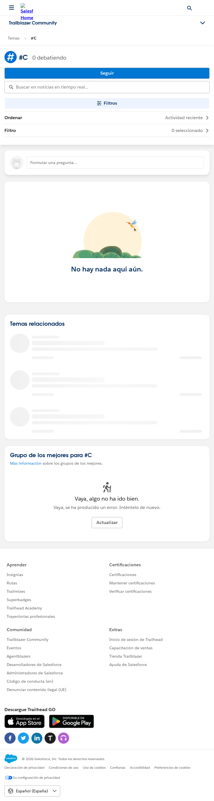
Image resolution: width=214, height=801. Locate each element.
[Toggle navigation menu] (202, 23)
